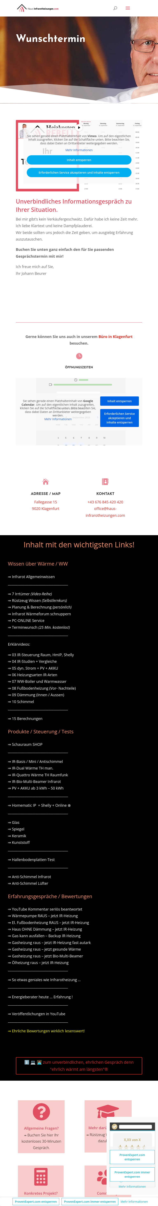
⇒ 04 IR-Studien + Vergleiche (32, 661)
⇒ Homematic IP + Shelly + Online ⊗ (39, 805)
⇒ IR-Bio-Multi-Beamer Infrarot (34, 781)
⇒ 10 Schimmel (21, 701)
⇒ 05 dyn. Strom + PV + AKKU (33, 668)
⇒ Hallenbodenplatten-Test (31, 859)
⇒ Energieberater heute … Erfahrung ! (40, 996)
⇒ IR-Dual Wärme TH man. (30, 768)
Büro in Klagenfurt (116, 336)
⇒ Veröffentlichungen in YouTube (36, 1013)
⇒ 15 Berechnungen (25, 718)
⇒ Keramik (17, 835)
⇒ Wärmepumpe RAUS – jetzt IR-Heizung (43, 915)
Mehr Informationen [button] (134, 1202)
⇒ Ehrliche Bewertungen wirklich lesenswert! (46, 1030)
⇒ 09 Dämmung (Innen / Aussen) (36, 694)
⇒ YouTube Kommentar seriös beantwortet (45, 909)
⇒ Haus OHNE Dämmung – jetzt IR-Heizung (45, 929)
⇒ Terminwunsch (39, 627)
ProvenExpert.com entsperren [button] (36, 1202)
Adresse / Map (45, 494)
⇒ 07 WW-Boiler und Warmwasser (37, 681)
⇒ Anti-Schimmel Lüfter (28, 883)
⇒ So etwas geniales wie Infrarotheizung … (44, 979)
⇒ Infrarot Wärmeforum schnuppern (39, 613)
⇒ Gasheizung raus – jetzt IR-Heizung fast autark (49, 942)
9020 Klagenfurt (45, 508)
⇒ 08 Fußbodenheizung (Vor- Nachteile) (42, 688)
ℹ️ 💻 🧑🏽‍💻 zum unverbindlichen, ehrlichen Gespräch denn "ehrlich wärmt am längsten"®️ (79, 1065)
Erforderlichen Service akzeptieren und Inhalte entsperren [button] (79, 172)
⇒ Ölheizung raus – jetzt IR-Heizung (38, 962)
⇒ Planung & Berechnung (39, 607)
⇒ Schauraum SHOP (25, 744)
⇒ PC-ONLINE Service (26, 620)
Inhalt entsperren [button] (79, 160)
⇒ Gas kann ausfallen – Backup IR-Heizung (44, 935)
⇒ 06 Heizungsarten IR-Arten (33, 674)
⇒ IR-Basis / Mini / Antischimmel (35, 761)
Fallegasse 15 (45, 501)
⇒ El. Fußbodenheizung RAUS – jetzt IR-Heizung (48, 922)
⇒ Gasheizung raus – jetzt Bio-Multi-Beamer (45, 955)
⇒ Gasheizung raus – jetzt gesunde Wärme (44, 949)
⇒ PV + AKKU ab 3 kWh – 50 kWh (36, 788)
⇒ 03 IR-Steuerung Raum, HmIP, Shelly (41, 654)
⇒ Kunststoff (19, 842)
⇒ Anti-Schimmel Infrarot (29, 876)
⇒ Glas (13, 822)
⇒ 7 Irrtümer (30, 593)
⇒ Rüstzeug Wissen (37, 600)
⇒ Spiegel (16, 829)
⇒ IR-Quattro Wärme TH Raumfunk (38, 774)
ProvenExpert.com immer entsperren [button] (90, 1202)
